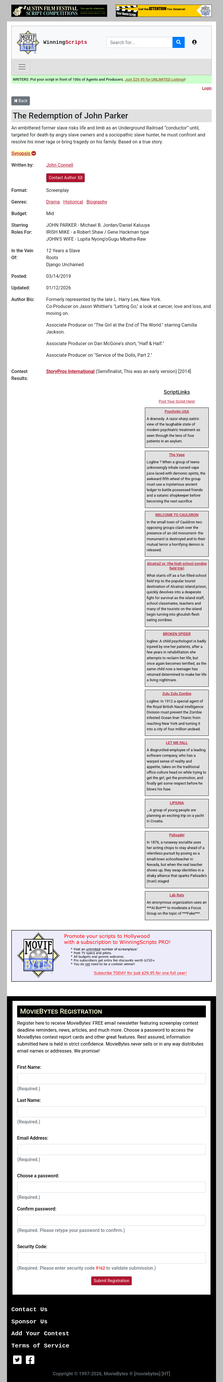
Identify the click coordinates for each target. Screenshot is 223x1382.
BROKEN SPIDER (177, 634)
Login (207, 88)
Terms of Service (40, 1346)
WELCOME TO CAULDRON (176, 515)
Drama (53, 202)
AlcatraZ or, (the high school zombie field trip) (177, 565)
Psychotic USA (177, 411)
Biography (97, 202)
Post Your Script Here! (177, 401)
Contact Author (65, 177)
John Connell (59, 165)
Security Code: (32, 1246)
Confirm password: (36, 1209)
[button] (194, 42)
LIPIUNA (177, 803)
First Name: (29, 1067)
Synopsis (23, 153)
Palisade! (176, 835)
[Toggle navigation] (22, 67)
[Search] (139, 42)
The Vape (177, 455)
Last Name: (29, 1100)
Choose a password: (38, 1176)
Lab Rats (177, 895)
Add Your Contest (40, 1333)
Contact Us (29, 1309)
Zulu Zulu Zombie (176, 693)
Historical (73, 202)
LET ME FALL (177, 742)
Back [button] (20, 100)
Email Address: (32, 1138)
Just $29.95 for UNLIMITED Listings (154, 79)
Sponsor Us (29, 1321)
